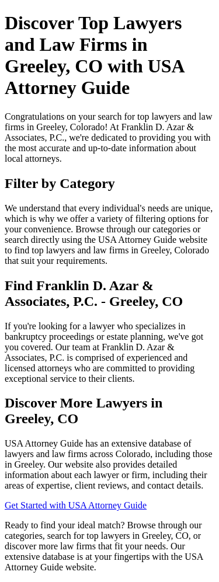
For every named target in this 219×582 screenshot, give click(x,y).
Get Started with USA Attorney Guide (76, 505)
